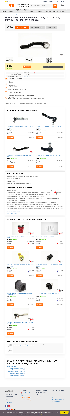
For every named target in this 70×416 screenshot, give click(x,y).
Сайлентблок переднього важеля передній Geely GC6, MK (48, 269)
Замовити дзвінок (26, 405)
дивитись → (27, 76)
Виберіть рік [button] (50, 27)
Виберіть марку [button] (21, 27)
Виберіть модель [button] (37, 27)
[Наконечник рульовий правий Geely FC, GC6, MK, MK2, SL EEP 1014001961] (20, 119)
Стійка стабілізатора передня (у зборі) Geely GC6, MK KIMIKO (19, 269)
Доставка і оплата (48, 1)
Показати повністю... (12, 215)
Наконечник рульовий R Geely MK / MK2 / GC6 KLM (19, 157)
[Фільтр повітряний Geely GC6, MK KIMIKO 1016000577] (49, 231)
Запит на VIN (26, 407)
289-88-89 (23, 4)
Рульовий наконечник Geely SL (16, 383)
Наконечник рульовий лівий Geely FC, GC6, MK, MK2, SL (49, 127)
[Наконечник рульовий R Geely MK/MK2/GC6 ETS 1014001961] (49, 149)
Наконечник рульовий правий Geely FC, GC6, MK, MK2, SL (19, 127)
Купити (27, 66)
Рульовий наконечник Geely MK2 (16, 381)
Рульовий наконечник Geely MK (16, 379)
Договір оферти (56, 409)
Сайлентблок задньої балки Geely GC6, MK (48, 299)
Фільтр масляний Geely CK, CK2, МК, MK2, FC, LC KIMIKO (19, 239)
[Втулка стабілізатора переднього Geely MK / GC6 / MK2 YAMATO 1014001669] (20, 291)
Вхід (62, 1)
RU (10, 1)
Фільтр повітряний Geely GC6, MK (46, 239)
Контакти (56, 1)
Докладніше (41, 414)
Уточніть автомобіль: (10, 27)
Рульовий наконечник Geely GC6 (16, 377)
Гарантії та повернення (58, 407)
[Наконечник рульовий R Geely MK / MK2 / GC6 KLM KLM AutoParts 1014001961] (20, 149)
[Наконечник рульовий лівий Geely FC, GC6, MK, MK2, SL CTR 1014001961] (49, 119)
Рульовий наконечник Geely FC (16, 376)
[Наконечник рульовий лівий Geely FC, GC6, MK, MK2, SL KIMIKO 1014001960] (20, 321)
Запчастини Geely (11, 374)
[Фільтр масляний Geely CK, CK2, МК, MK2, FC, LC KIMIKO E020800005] (20, 231)
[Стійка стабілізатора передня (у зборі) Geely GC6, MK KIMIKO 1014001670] (20, 261)
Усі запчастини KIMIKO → (14, 213)
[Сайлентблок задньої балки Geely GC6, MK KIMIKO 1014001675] (49, 291)
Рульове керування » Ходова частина (24, 352)
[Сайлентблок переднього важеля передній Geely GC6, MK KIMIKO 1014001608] (49, 261)
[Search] (55, 6)
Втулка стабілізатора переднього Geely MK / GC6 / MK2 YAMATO (19, 299)
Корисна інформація (57, 400)
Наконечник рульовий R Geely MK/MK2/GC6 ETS (48, 157)
